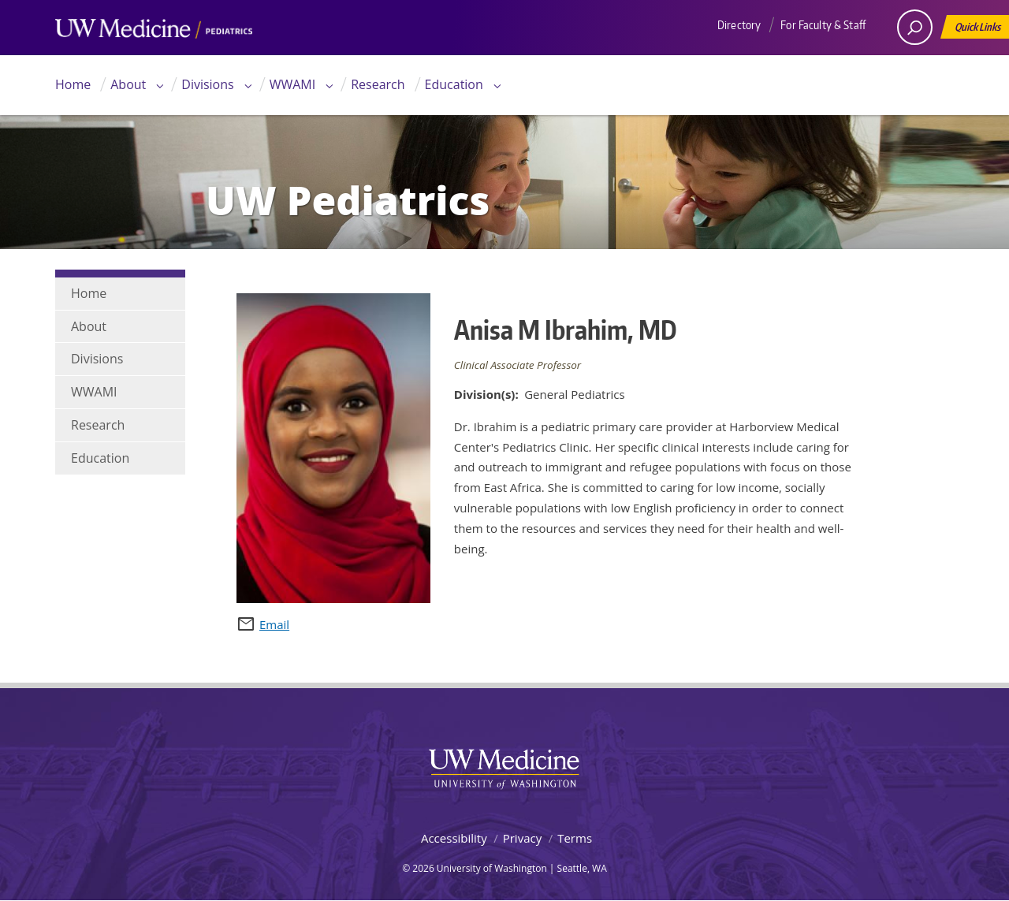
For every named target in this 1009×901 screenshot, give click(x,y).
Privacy (522, 838)
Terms (574, 838)
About (128, 84)
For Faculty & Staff (823, 25)
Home (73, 84)
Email (274, 624)
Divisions (207, 84)
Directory (739, 25)
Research (377, 84)
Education (454, 84)
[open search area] (915, 27)
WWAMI (293, 84)
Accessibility (454, 838)
